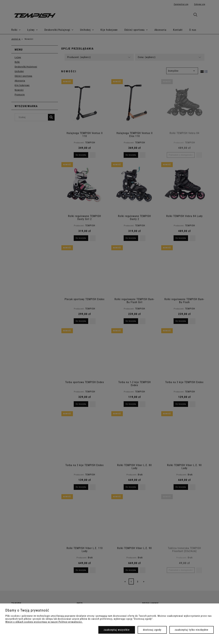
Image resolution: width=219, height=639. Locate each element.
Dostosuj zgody (152, 629)
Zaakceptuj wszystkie (117, 629)
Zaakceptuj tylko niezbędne (191, 629)
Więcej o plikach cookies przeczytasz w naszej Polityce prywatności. (44, 621)
